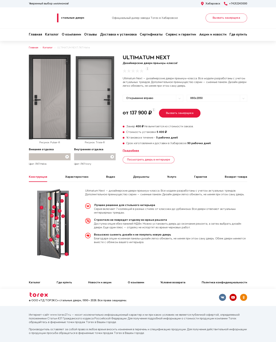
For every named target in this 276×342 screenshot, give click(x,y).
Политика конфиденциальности (224, 282)
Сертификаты (151, 35)
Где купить (238, 35)
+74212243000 (235, 3)
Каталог (52, 35)
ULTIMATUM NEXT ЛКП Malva (73, 47)
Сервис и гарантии (181, 35)
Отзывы (90, 35)
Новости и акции (99, 282)
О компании (71, 35)
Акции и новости (213, 35)
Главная (35, 35)
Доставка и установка (118, 35)
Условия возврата (172, 282)
